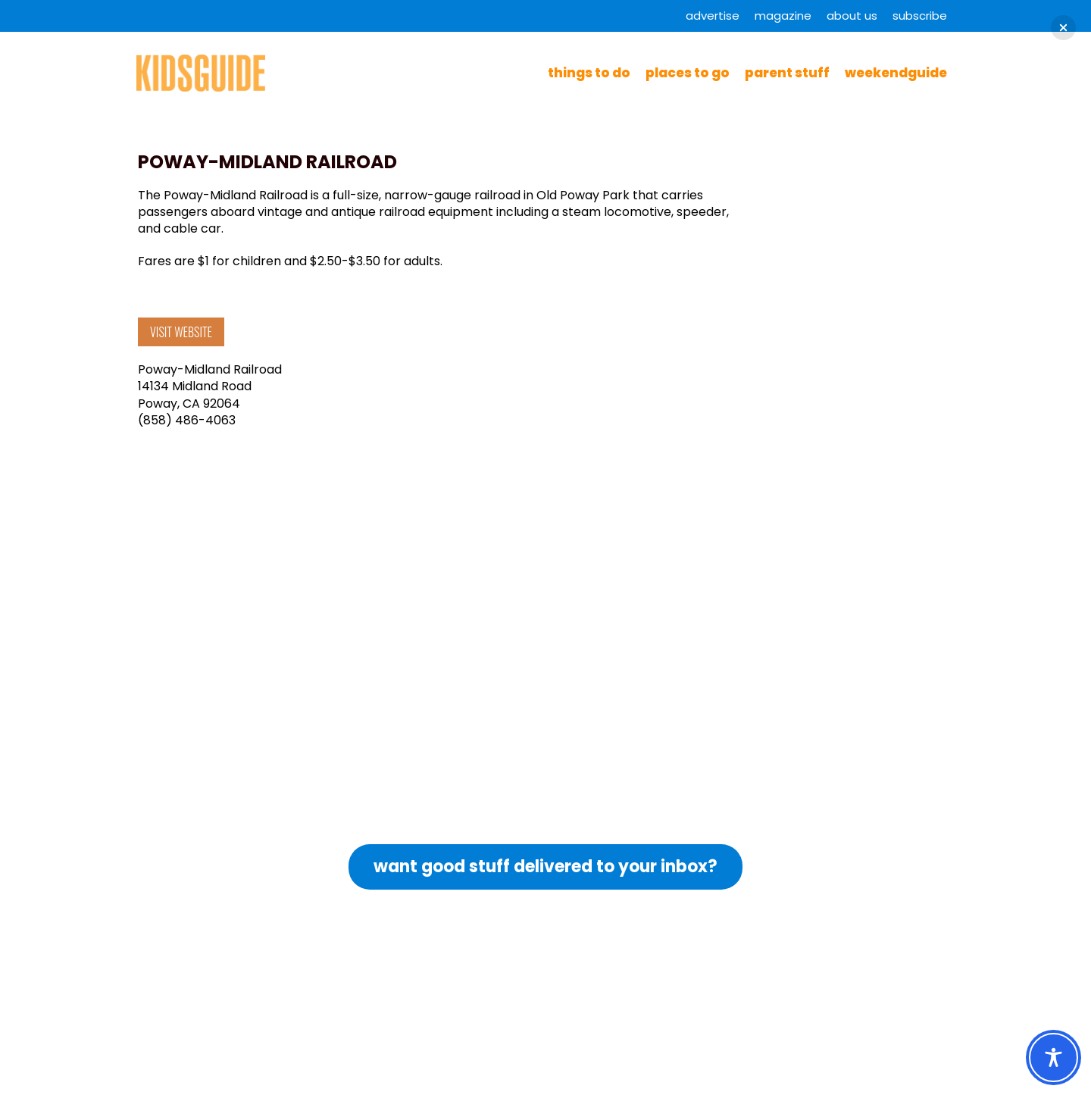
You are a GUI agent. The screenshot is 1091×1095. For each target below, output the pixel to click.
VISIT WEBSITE (181, 332)
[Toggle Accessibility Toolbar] (1053, 1057)
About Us (852, 15)
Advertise (712, 15)
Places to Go (688, 73)
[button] (1063, 27)
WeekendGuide (896, 73)
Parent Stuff (787, 73)
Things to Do (589, 73)
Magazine (783, 15)
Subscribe (919, 15)
